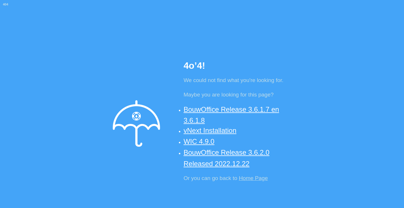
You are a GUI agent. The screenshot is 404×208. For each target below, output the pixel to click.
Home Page (253, 178)
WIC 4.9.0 (199, 141)
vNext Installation (210, 130)
